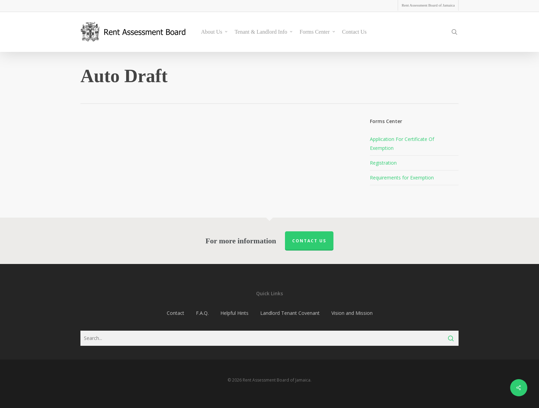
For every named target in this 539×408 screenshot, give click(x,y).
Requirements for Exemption (402, 177)
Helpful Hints (234, 313)
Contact (175, 313)
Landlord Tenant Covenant (290, 313)
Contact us (309, 241)
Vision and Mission (352, 313)
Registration (383, 162)
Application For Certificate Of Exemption (402, 143)
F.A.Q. (202, 313)
